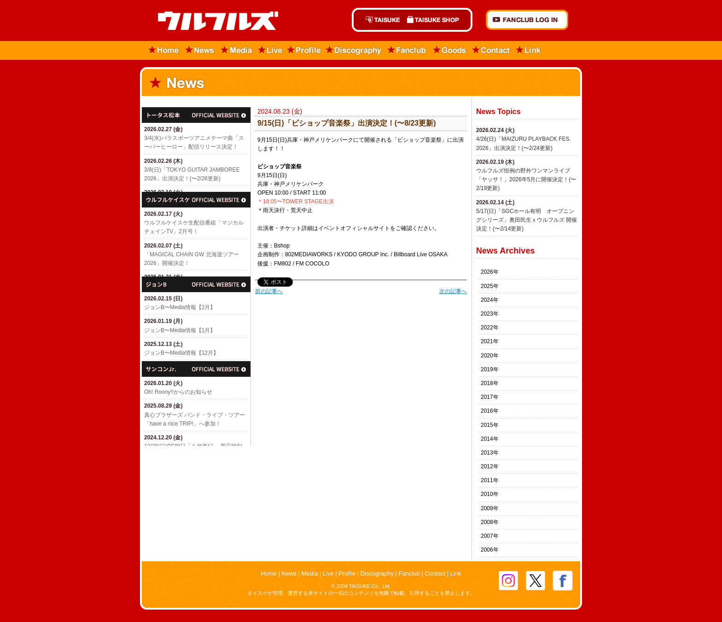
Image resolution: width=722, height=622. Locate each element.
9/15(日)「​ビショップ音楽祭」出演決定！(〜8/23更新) (346, 123)
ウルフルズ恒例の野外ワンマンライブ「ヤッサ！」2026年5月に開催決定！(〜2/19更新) (526, 179)
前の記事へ (269, 291)
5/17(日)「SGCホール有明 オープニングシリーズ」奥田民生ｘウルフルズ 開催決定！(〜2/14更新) (526, 220)
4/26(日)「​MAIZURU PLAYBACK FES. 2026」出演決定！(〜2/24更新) (523, 143)
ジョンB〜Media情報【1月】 (179, 330)
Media (237, 50)
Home (161, 50)
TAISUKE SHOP (437, 20)
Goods (449, 50)
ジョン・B (196, 284)
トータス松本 (196, 115)
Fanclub (407, 50)
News (200, 50)
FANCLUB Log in (527, 20)
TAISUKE (377, 20)
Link (528, 50)
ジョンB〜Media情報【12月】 (181, 353)
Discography (354, 50)
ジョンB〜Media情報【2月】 (179, 307)
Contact (491, 50)
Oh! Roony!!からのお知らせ (178, 392)
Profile (304, 50)
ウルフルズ (212, 21)
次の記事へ (453, 291)
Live (270, 50)
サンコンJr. (196, 369)
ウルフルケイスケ (196, 199)
